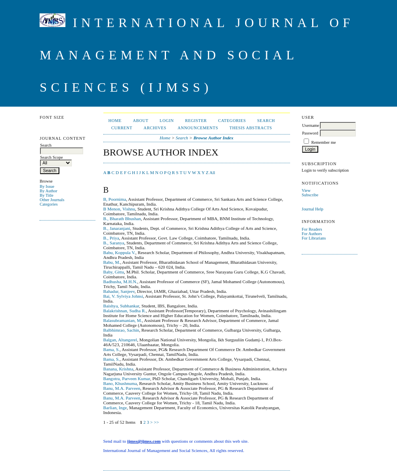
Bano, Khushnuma (120, 383)
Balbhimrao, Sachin (121, 330)
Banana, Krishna (118, 368)
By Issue (47, 186)
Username (310, 125)
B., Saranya (113, 242)
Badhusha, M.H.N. (120, 281)
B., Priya (111, 238)
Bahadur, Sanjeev (119, 291)
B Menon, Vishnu (119, 208)
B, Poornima (114, 199)
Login (167, 120)
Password (310, 133)
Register (196, 120)
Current (121, 128)
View (306, 190)
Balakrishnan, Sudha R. (124, 310)
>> (156, 422)
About (140, 120)
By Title (46, 195)
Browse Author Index (213, 137)
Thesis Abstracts (250, 128)
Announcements (198, 128)
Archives (155, 128)
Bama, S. (111, 349)
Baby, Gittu (113, 271)
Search (266, 120)
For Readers (312, 229)
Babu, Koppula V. (119, 252)
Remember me (323, 142)
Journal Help (312, 209)
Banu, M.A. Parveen (122, 388)
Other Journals (52, 200)
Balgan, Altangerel (120, 339)
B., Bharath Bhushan (122, 218)
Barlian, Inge (115, 407)
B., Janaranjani (116, 228)
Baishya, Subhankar (121, 305)
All (212, 172)
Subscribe (310, 195)
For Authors (312, 233)
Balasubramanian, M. (122, 320)
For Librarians (314, 238)
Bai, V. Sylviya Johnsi (123, 296)
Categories (48, 204)
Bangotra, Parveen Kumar (126, 378)
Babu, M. (111, 262)
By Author (48, 191)
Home (115, 120)
